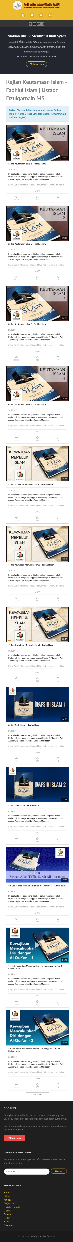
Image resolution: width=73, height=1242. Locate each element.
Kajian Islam (36, 64)
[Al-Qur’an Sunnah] (36, 5)
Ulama (7, 1210)
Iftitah (7, 1196)
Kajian (7, 1221)
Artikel (7, 1199)
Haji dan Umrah (12, 1207)
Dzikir (7, 1218)
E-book (7, 1214)
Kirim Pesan (14, 1138)
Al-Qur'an (9, 1203)
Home (7, 1192)
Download (9, 1225)
